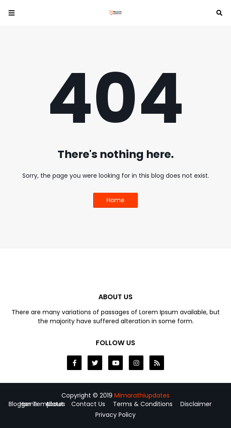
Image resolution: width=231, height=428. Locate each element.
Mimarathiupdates (142, 395)
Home (115, 200)
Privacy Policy (115, 415)
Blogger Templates (37, 404)
